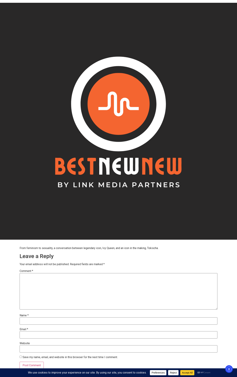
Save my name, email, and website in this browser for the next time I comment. (70, 357)
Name (24, 315)
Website (25, 343)
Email (24, 329)
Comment (26, 271)
